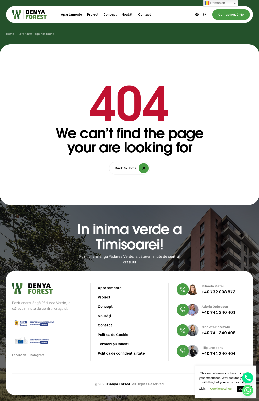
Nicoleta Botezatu (216, 347)
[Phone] (247, 377)
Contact (105, 345)
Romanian (215, 3)
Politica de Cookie (113, 354)
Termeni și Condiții (113, 363)
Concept (105, 326)
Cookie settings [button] (221, 388)
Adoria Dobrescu (215, 327)
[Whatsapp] (247, 390)
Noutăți (104, 336)
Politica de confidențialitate (121, 373)
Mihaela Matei (213, 306)
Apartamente (110, 308)
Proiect (104, 317)
